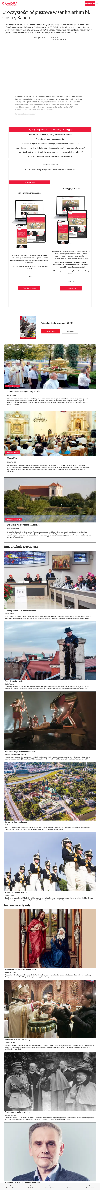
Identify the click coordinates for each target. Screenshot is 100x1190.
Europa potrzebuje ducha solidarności (20, 611)
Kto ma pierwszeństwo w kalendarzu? (20, 969)
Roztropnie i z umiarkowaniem (17, 1112)
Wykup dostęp (71, 288)
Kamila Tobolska (10, 754)
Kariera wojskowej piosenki (16, 892)
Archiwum (70, 331)
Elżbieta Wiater (10, 1042)
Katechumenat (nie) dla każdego (18, 1040)
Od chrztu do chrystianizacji (17, 822)
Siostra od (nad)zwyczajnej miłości (23, 391)
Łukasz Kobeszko (11, 1115)
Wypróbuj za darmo (29, 288)
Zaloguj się (54, 164)
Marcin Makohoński (13, 528)
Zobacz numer (50, 331)
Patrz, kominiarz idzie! (14, 681)
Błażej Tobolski (39, 38)
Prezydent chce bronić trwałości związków (22, 1182)
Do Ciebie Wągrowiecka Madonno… (23, 525)
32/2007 (69, 323)
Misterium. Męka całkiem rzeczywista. (20, 751)
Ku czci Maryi (13, 458)
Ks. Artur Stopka (10, 972)
